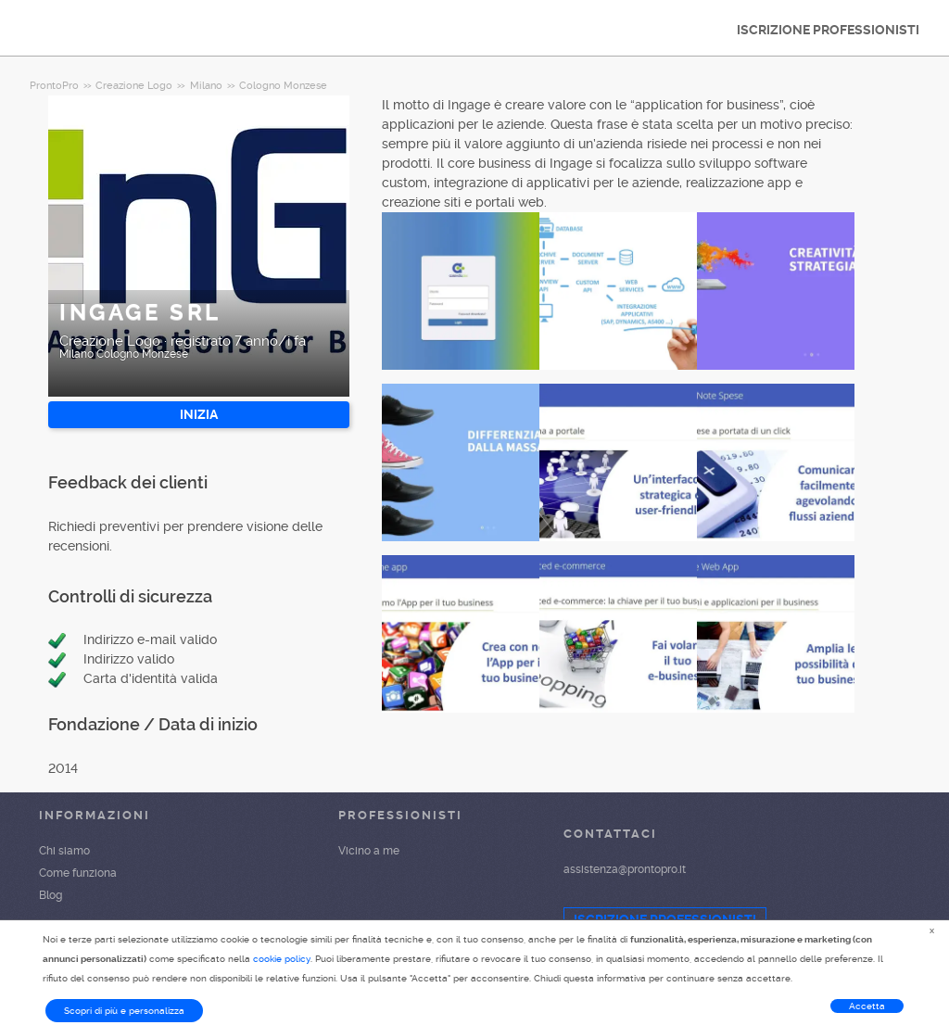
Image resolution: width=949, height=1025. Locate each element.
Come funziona (78, 873)
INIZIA (199, 414)
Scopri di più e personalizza (124, 1011)
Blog (50, 895)
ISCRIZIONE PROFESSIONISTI (828, 29)
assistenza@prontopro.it (624, 869)
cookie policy (281, 959)
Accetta (867, 1006)
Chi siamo (64, 850)
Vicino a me (368, 850)
